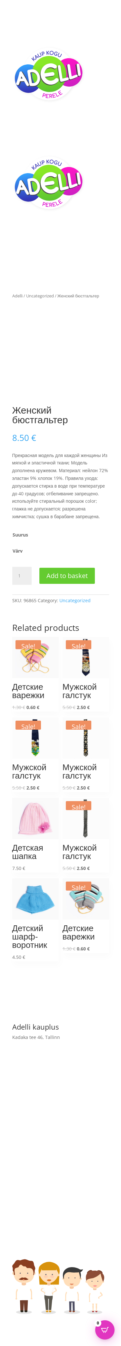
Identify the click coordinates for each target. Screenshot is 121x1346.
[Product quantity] (22, 576)
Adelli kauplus (27, 1194)
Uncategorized (40, 296)
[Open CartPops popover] (105, 1330)
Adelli (17, 296)
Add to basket (67, 575)
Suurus (20, 535)
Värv (18, 551)
